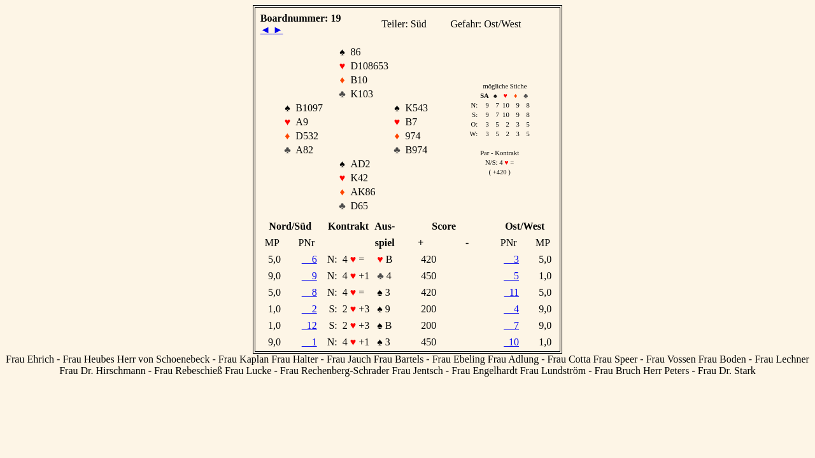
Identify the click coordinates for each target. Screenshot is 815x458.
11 (511, 292)
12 (309, 325)
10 (511, 342)
